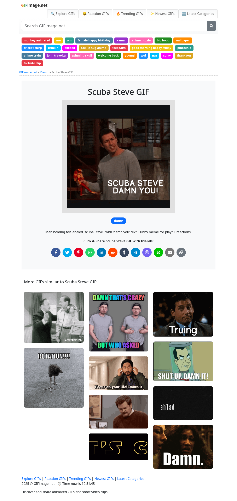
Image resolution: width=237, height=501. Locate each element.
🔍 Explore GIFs (63, 13)
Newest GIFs (104, 478)
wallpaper (182, 40)
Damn (44, 72)
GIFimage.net (28, 72)
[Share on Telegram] (135, 252)
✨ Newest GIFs (162, 13)
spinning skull (82, 55)
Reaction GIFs (55, 478)
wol (143, 55)
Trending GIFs (80, 478)
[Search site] (114, 26)
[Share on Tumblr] (124, 252)
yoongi (130, 55)
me (58, 40)
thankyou (184, 55)
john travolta (56, 55)
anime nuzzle (141, 40)
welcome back (108, 55)
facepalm (119, 48)
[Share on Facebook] (55, 252)
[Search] (211, 26)
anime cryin (32, 55)
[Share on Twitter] (67, 252)
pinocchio (184, 48)
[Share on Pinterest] (78, 252)
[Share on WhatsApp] (90, 252)
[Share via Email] (169, 252)
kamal (121, 40)
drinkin (53, 48)
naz (154, 55)
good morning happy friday (151, 48)
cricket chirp (33, 48)
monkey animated (37, 40)
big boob (163, 40)
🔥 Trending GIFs (129, 13)
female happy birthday (94, 40)
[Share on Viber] (147, 252)
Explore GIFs (31, 478)
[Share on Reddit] (112, 252)
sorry (167, 55)
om (69, 40)
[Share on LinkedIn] (101, 252)
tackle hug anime (93, 48)
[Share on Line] (158, 252)
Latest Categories (130, 478)
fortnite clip (32, 63)
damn (118, 221)
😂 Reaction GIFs (95, 13)
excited (70, 48)
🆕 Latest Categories (198, 13)
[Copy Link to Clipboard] (181, 252)
